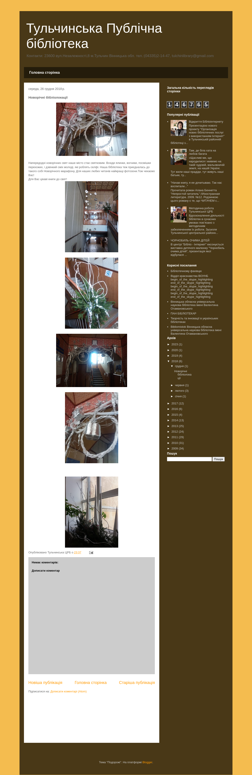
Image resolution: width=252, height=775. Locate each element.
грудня (180, 366)
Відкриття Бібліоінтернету (206, 121)
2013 (175, 426)
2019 (175, 355)
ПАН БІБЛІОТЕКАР (183, 313)
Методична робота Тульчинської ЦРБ (201, 210)
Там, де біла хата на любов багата (202, 152)
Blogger (147, 762)
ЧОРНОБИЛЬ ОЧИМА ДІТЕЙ (190, 240)
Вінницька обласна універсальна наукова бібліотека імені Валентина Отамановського (194, 305)
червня (180, 385)
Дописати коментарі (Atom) (69, 691)
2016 (175, 409)
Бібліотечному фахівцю (186, 271)
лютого (180, 390)
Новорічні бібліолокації (182, 375)
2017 (175, 403)
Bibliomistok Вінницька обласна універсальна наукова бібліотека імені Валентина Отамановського (196, 330)
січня (179, 396)
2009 (175, 448)
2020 (175, 350)
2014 (175, 420)
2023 (175, 344)
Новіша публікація (45, 682)
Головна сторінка (44, 72)
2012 (175, 431)
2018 (175, 361)
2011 (175, 437)
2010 (175, 443)
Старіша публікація (137, 682)
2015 (175, 414)
